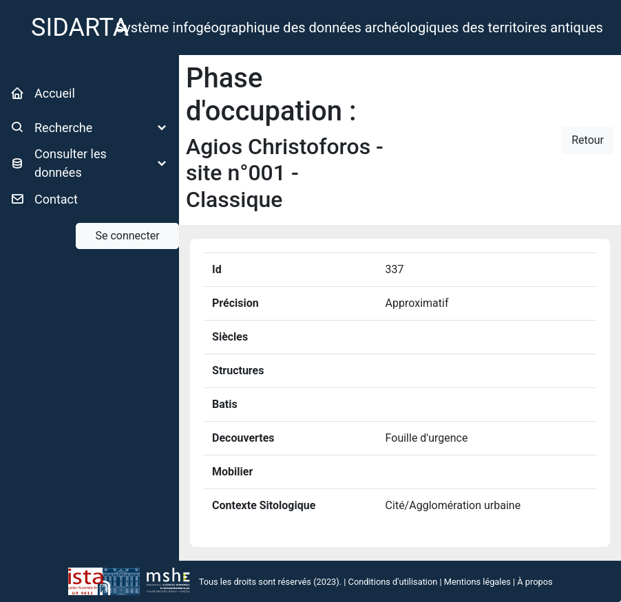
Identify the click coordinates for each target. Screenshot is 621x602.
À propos (534, 582)
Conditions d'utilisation (393, 582)
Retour (587, 140)
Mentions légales (477, 582)
